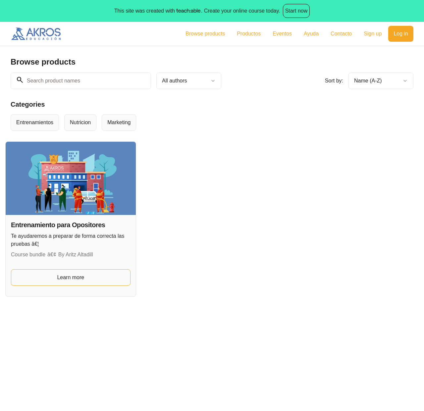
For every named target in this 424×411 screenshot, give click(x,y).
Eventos (282, 33)
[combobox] (188, 81)
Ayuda (311, 33)
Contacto (341, 33)
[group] (194, 122)
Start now (296, 11)
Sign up (373, 33)
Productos (249, 33)
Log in (401, 33)
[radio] (35, 122)
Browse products (205, 33)
